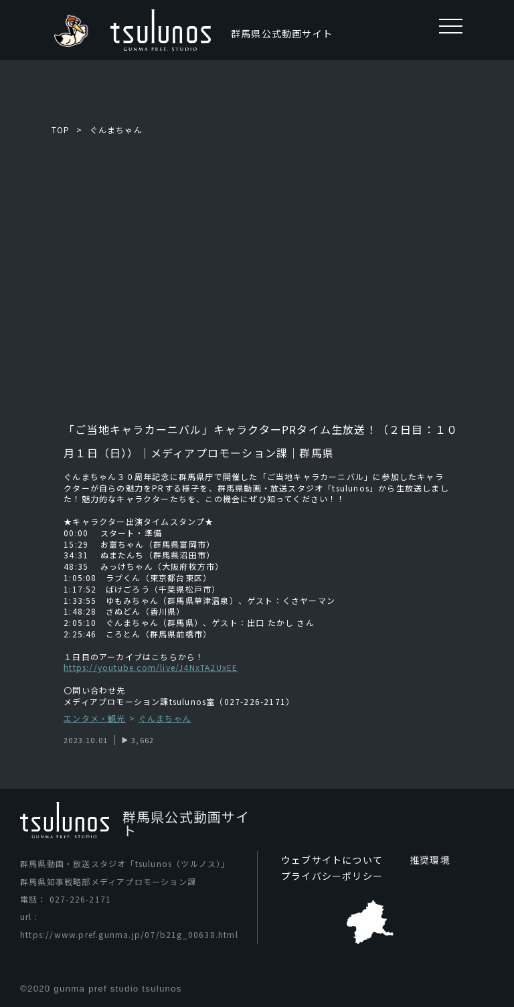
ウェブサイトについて (332, 859)
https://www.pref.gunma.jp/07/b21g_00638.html (129, 934)
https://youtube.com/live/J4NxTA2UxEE (151, 667)
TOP (61, 129)
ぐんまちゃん (116, 129)
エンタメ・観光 (94, 718)
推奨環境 (430, 859)
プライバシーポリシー (332, 875)
